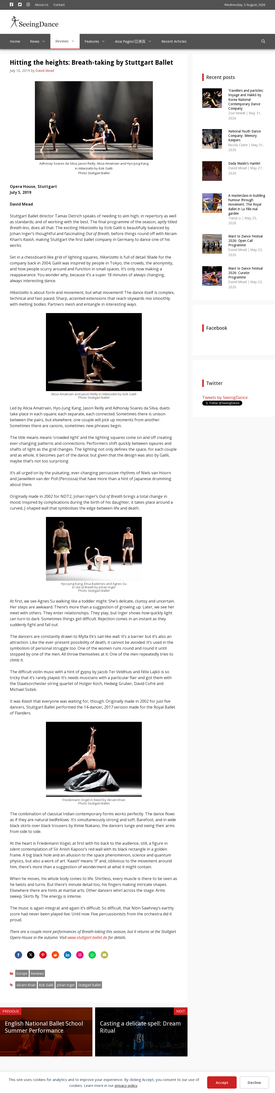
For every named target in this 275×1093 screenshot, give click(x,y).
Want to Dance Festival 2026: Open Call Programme (245, 240)
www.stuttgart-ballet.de (87, 937)
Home (15, 41)
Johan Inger (66, 985)
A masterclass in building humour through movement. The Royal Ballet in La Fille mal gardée (246, 204)
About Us (41, 4)
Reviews (67, 41)
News (40, 41)
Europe (22, 973)
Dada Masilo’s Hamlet (244, 163)
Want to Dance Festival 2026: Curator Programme (245, 272)
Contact (59, 4)
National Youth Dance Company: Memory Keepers (244, 135)
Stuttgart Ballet (89, 985)
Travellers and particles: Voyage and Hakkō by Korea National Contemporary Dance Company (245, 99)
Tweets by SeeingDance (225, 397)
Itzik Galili (46, 985)
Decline (254, 1082)
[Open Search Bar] (263, 41)
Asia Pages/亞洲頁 (136, 41)
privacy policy (126, 1085)
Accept (222, 1082)
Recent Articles (174, 41)
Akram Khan (26, 985)
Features (97, 41)
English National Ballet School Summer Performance (44, 1027)
